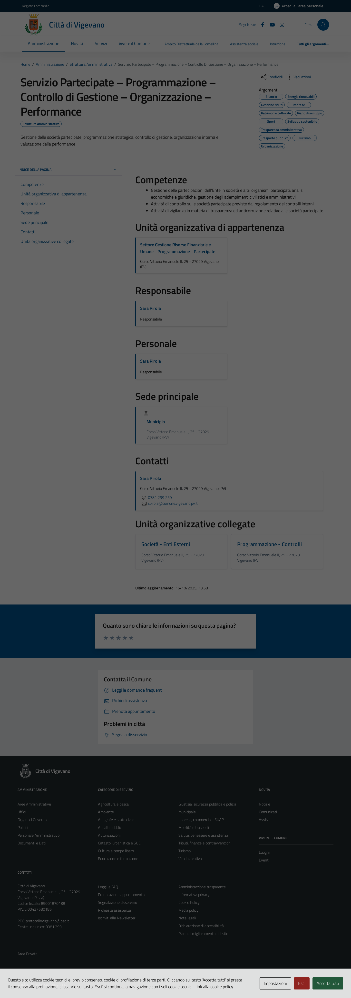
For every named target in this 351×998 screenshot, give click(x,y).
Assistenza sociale (244, 44)
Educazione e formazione (118, 858)
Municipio (155, 421)
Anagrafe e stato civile (116, 820)
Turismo (184, 851)
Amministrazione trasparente (202, 887)
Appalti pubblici (110, 827)
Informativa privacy (194, 894)
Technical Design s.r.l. (51, 984)
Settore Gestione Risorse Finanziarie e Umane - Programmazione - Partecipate (177, 248)
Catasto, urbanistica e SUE (119, 843)
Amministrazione (43, 43)
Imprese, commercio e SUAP (201, 820)
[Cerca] (323, 24)
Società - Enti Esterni (165, 544)
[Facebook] (260, 24)
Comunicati (268, 812)
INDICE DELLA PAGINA (68, 170)
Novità (77, 43)
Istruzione (277, 44)
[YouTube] (270, 24)
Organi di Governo (32, 820)
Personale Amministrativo (38, 835)
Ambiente (106, 812)
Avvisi (263, 820)
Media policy (188, 910)
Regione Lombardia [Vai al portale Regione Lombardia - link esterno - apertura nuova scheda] (35, 5)
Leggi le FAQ (108, 887)
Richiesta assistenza (114, 910)
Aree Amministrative (34, 804)
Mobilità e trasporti (193, 827)
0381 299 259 (156, 497)
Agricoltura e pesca (113, 804)
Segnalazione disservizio (117, 902)
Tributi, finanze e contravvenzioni (204, 843)
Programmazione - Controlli (269, 544)
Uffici (22, 812)
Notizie (264, 804)
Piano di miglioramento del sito (203, 933)
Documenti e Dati (32, 843)
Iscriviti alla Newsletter (116, 918)
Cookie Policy (189, 902)
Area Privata (28, 954)
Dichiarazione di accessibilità (201, 926)
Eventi (264, 860)
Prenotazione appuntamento (121, 894)
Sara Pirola (150, 308)
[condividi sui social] (271, 77)
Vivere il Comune (134, 43)
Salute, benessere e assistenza (203, 835)
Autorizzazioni (109, 835)
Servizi (101, 43)
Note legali (187, 918)
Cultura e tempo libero (116, 851)
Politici (23, 827)
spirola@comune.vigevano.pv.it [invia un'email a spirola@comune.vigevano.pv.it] (169, 503)
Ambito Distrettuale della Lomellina (191, 44)
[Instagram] (280, 24)
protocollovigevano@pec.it (47, 921)
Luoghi (264, 852)
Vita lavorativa (190, 858)
